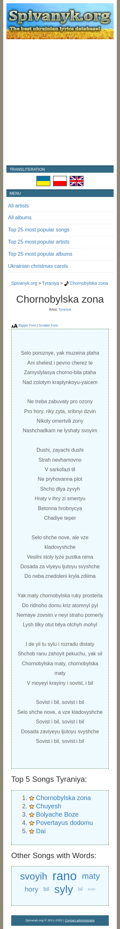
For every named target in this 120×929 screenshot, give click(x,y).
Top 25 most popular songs (38, 229)
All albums (20, 217)
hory (31, 889)
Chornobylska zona (88, 283)
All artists (18, 205)
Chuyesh (48, 806)
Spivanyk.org (24, 283)
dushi (91, 889)
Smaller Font (48, 325)
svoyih (33, 876)
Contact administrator (80, 920)
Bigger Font (27, 325)
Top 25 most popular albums (40, 254)
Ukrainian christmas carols (38, 266)
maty (91, 876)
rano (64, 876)
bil (46, 889)
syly (63, 889)
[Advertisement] (60, 102)
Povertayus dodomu (64, 822)
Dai (41, 831)
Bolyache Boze (57, 814)
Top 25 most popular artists (38, 242)
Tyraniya (50, 283)
